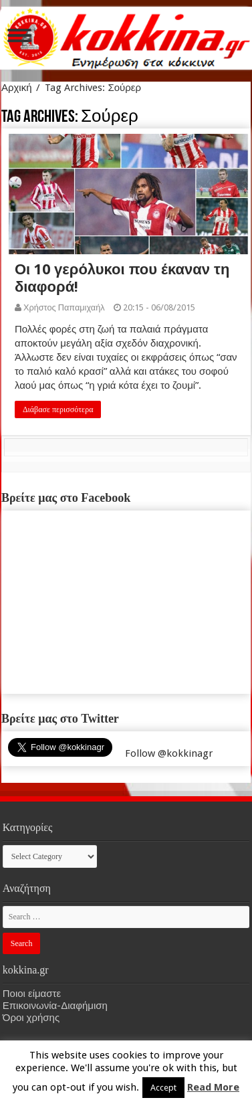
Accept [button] (163, 1088)
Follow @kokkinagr (169, 753)
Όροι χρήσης (31, 1018)
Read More (213, 1087)
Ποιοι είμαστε (32, 994)
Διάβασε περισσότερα (58, 409)
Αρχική (16, 88)
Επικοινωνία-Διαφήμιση (55, 1006)
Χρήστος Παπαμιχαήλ (64, 307)
